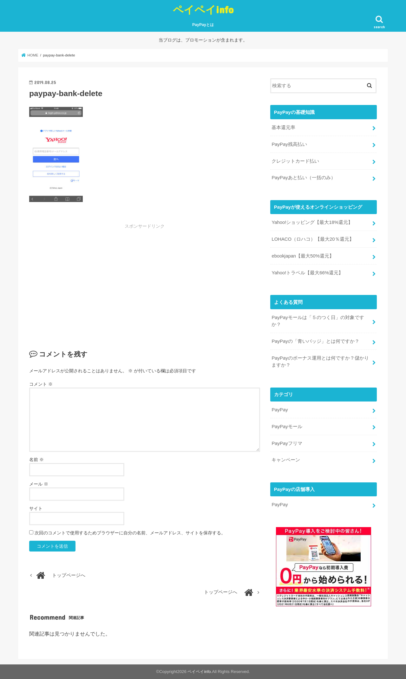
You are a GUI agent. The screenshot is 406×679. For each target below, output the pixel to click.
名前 (36, 459)
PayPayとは (203, 25)
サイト (36, 508)
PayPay (280, 409)
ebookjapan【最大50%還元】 (303, 255)
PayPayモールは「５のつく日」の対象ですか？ (318, 321)
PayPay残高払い (289, 144)
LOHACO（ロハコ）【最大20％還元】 (313, 239)
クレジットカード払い (295, 161)
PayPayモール (287, 426)
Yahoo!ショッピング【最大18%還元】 (312, 222)
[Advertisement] (97, 277)
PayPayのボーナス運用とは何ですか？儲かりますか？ (320, 362)
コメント (41, 384)
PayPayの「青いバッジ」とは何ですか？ (315, 341)
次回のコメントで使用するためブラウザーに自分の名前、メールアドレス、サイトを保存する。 (130, 532)
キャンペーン (286, 459)
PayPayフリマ (287, 443)
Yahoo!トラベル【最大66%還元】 (307, 272)
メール (38, 483)
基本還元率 (283, 127)
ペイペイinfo (203, 9)
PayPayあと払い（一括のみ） (303, 177)
